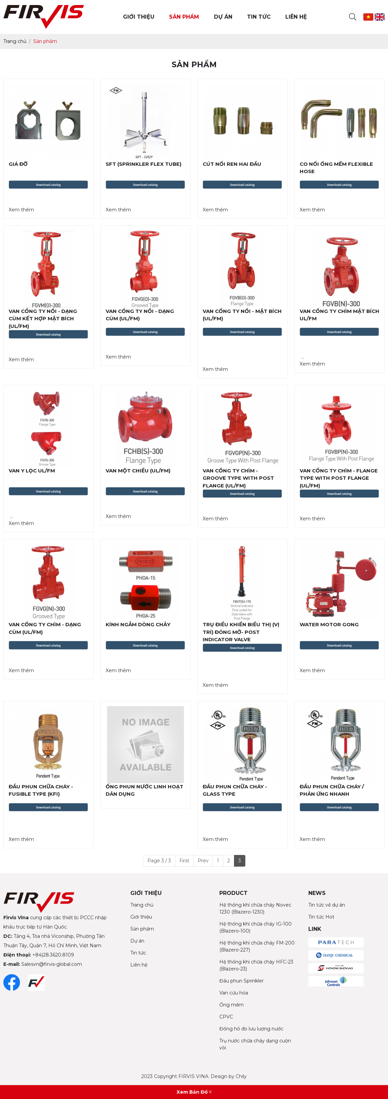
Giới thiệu (141, 917)
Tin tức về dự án (326, 905)
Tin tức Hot (321, 917)
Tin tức (138, 953)
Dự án (137, 941)
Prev (203, 861)
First (184, 861)
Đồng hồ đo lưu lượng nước (251, 1029)
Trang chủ (141, 905)
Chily (241, 1076)
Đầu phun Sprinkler (241, 981)
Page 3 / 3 (159, 861)
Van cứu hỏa (233, 993)
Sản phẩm (142, 929)
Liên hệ (138, 965)
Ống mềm (231, 1005)
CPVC (226, 1017)
